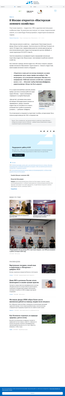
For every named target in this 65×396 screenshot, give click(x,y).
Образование (34, 38)
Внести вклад (18, 155)
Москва (14, 162)
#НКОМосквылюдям (16, 165)
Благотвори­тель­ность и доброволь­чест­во (29, 310)
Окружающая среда (23, 329)
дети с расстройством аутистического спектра (36, 165)
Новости (11, 17)
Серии (10, 329)
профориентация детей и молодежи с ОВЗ (28, 166)
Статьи (11, 275)
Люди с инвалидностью (25, 38)
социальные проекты (21, 168)
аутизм (23, 165)
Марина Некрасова (14, 38)
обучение (50, 165)
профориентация (13, 166)
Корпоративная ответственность (26, 275)
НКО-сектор (17, 253)
